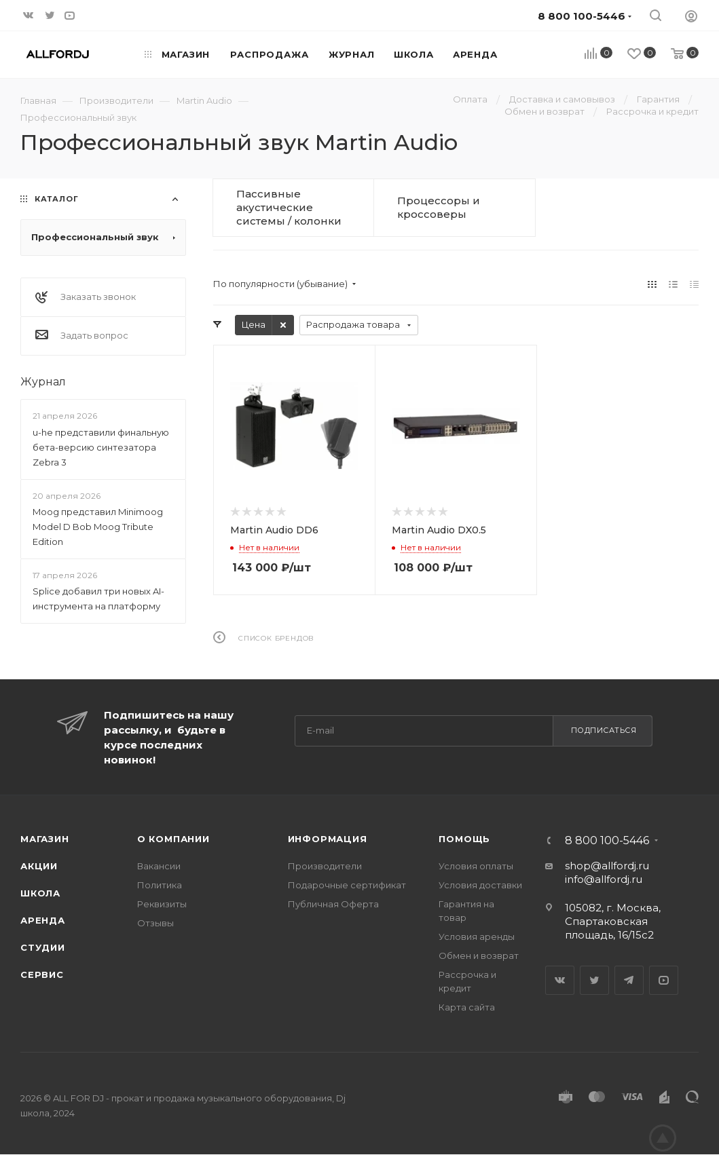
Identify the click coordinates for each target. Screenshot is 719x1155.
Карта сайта (467, 1007)
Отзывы (155, 922)
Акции (39, 865)
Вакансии (159, 865)
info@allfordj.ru (603, 879)
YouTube (663, 980)
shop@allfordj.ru (607, 865)
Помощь (464, 838)
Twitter (594, 980)
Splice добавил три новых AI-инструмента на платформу (98, 598)
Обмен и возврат (479, 955)
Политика (159, 884)
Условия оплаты (476, 865)
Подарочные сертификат (347, 884)
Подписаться (604, 730)
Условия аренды (477, 936)
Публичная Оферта (333, 903)
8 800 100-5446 (607, 840)
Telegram (629, 980)
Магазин (44, 838)
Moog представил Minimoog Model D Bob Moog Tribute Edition (98, 526)
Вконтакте (559, 980)
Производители (325, 865)
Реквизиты (162, 903)
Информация (327, 838)
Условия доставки (480, 884)
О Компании (173, 838)
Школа (40, 893)
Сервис (42, 974)
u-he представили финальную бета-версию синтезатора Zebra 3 (101, 447)
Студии (42, 947)
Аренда (42, 920)
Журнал (43, 381)
